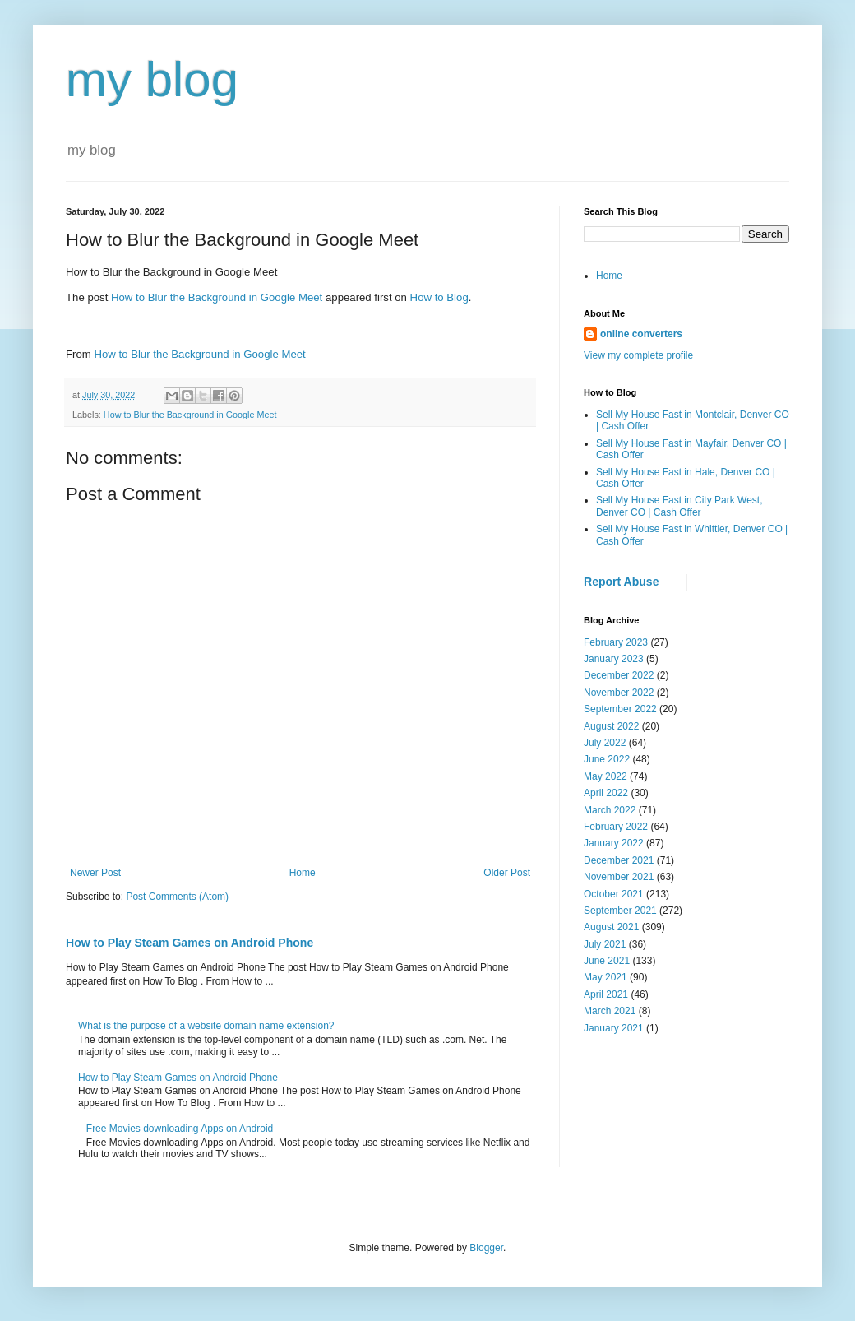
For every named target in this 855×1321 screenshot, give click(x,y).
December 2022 (619, 675)
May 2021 (605, 977)
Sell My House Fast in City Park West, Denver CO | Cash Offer (679, 505)
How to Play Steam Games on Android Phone (189, 942)
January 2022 (614, 843)
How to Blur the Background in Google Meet (216, 297)
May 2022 (605, 776)
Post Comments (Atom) (177, 896)
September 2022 (620, 709)
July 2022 (605, 743)
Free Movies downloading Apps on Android (179, 1128)
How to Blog (439, 297)
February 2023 (616, 642)
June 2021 (607, 960)
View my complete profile (638, 355)
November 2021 (619, 877)
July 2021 (605, 944)
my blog (152, 79)
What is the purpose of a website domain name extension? (206, 1025)
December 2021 (619, 860)
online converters (641, 334)
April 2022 (606, 793)
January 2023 (614, 659)
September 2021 (620, 910)
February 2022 (616, 826)
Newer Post (95, 872)
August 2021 (611, 927)
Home (302, 872)
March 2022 (609, 810)
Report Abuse (621, 581)
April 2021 (606, 994)
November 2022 (619, 692)
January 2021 (614, 1028)
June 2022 (607, 759)
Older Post (506, 872)
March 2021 (609, 1011)
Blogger (486, 1248)
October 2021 (614, 894)
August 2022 (611, 726)
